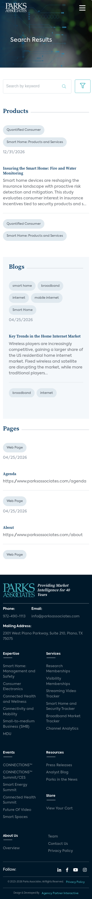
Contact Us (58, 844)
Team (53, 836)
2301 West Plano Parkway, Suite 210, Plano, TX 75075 (43, 636)
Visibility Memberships (58, 681)
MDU (7, 734)
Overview (11, 848)
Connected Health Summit (19, 800)
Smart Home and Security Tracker (61, 706)
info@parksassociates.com (55, 616)
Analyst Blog (57, 772)
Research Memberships (58, 668)
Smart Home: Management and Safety (19, 671)
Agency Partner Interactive (60, 893)
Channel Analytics (62, 728)
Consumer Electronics (13, 686)
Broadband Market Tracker (63, 719)
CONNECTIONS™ (17, 765)
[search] (37, 86)
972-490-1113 (14, 616)
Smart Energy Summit (15, 787)
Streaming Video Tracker (61, 693)
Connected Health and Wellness (19, 699)
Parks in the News (62, 779)
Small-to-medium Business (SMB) (19, 724)
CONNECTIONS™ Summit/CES (17, 775)
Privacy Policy (60, 851)
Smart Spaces (15, 817)
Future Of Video (17, 810)
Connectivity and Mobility (18, 711)
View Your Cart (59, 808)
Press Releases (59, 765)
